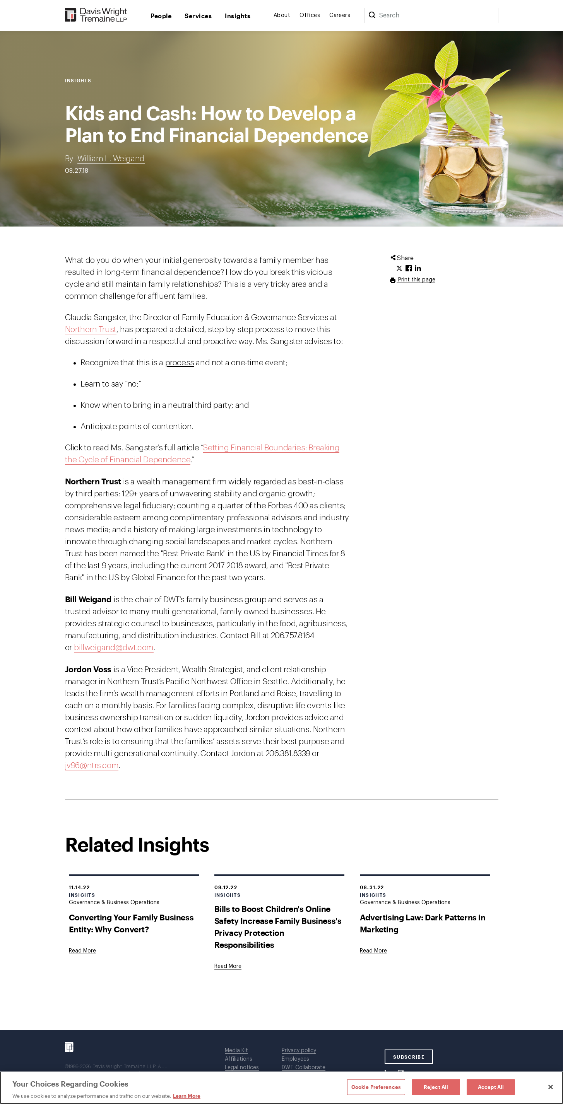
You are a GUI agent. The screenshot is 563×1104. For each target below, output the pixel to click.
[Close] (550, 1086)
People (161, 15)
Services (198, 15)
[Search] (371, 15)
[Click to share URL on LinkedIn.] (418, 268)
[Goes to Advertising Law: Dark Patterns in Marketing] (373, 951)
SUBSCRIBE (408, 1057)
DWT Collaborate (303, 1067)
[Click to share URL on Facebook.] (409, 268)
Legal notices (242, 1067)
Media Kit (236, 1050)
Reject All (436, 1087)
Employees (295, 1059)
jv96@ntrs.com (92, 766)
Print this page (416, 280)
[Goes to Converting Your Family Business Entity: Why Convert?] (82, 951)
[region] (281, 1088)
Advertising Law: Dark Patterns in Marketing (423, 923)
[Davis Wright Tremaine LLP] (96, 15)
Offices (309, 15)
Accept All (491, 1087)
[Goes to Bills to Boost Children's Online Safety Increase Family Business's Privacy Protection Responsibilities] (227, 966)
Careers (339, 15)
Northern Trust (90, 329)
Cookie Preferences (376, 1087)
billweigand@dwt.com (113, 648)
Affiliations (238, 1059)
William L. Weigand (111, 159)
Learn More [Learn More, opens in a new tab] (186, 1096)
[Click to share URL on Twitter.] (399, 268)
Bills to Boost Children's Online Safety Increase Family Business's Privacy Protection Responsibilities (278, 926)
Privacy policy (299, 1050)
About (282, 15)
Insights (237, 15)
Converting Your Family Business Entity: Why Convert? (131, 923)
